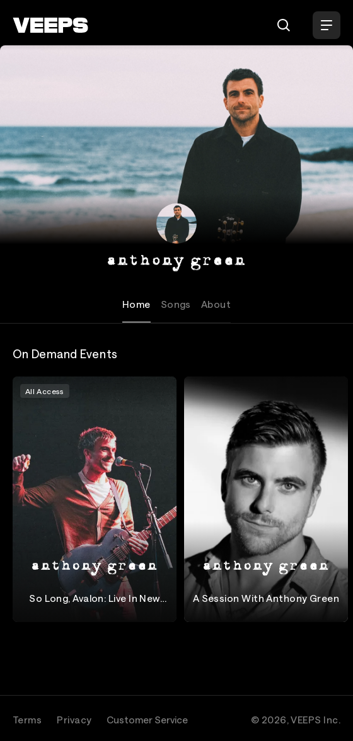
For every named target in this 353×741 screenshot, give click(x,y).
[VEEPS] (50, 25)
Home (136, 304)
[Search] (284, 25)
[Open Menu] (326, 25)
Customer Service (147, 719)
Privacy (74, 719)
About (216, 304)
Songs (176, 304)
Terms (27, 719)
